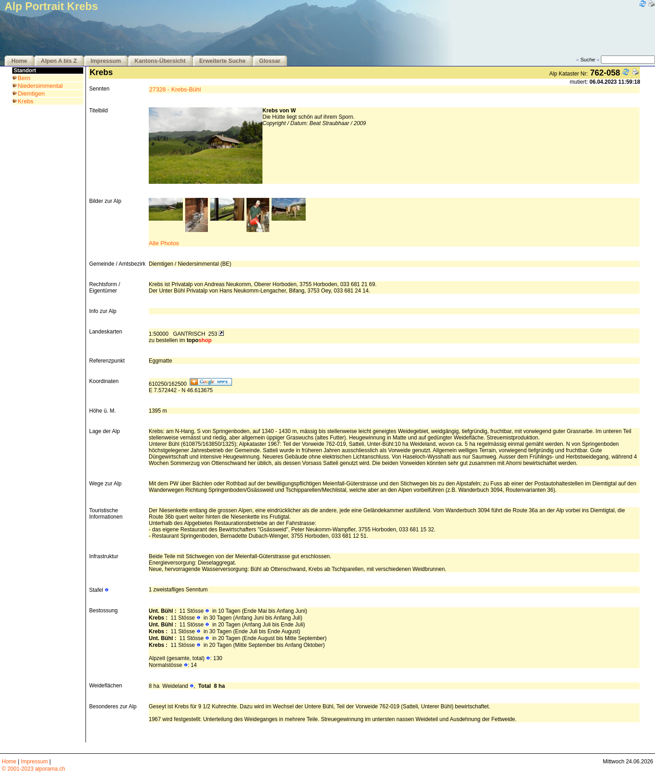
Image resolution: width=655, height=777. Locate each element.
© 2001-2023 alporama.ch (33, 769)
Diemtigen (31, 93)
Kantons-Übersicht (160, 61)
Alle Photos (164, 243)
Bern (24, 78)
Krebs (25, 101)
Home (19, 61)
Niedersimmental (40, 85)
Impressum (106, 61)
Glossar (270, 61)
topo (199, 340)
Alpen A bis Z (59, 61)
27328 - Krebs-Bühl (175, 89)
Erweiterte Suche (222, 61)
